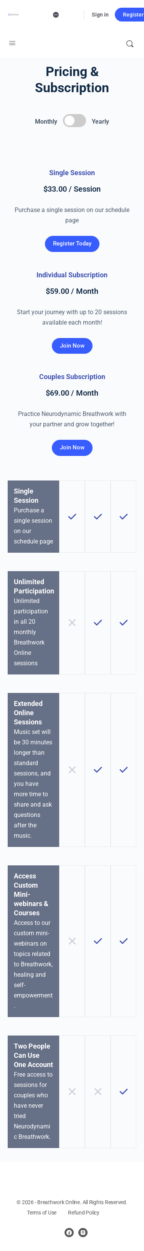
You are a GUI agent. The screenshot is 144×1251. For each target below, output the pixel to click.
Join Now (72, 345)
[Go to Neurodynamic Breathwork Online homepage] (13, 14)
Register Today (72, 243)
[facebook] (69, 1232)
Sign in (100, 15)
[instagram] (83, 1232)
